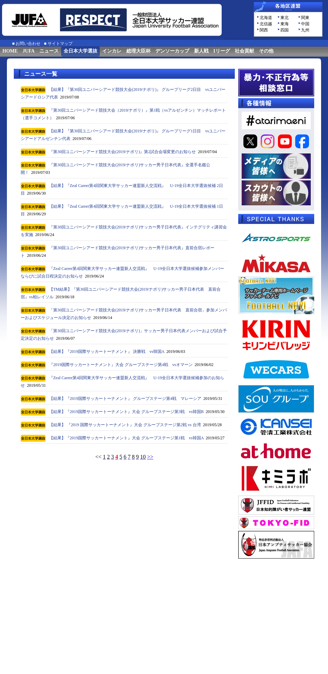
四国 (284, 30)
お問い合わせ (28, 43)
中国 (305, 23)
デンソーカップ (172, 51)
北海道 (266, 17)
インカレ (112, 51)
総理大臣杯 (138, 51)
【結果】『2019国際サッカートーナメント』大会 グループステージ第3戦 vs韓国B (126, 411)
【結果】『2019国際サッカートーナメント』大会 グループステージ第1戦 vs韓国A (126, 438)
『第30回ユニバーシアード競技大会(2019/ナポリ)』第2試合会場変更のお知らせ (122, 151)
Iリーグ (221, 51)
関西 (264, 30)
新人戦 (201, 51)
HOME (10, 51)
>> (150, 457)
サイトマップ (60, 43)
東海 (284, 23)
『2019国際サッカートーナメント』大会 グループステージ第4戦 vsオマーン (121, 364)
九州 (305, 30)
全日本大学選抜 (80, 51)
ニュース (49, 51)
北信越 (266, 23)
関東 (305, 17)
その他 (266, 51)
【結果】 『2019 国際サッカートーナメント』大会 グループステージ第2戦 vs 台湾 (125, 424)
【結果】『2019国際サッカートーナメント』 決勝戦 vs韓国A (106, 351)
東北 (284, 17)
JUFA (28, 51)
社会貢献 (244, 51)
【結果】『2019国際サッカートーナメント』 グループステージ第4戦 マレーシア (125, 398)
